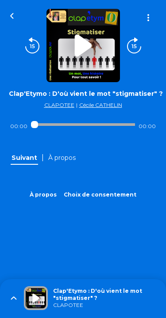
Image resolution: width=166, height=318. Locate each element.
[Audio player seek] (83, 124)
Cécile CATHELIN (100, 105)
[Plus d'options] (148, 17)
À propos (43, 194)
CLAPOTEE (59, 105)
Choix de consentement (100, 194)
